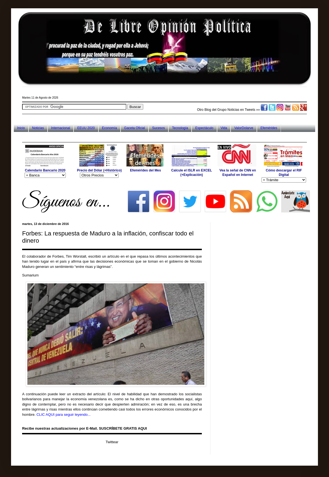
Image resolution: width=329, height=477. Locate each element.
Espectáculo (204, 128)
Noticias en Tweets (241, 110)
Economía (109, 128)
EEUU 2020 (86, 128)
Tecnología (180, 128)
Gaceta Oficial (134, 128)
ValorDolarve (243, 128)
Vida (224, 128)
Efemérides (268, 128)
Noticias (38, 128)
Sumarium (30, 275)
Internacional (60, 128)
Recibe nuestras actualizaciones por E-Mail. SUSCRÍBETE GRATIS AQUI (84, 428)
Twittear (112, 442)
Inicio (21, 128)
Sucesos (158, 128)
